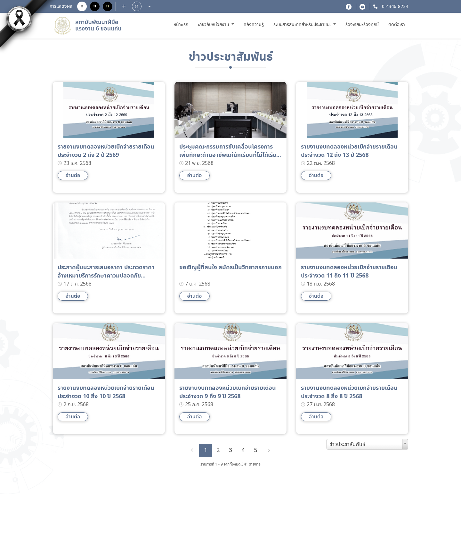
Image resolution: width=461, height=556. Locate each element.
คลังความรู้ (254, 24)
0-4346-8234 (394, 7)
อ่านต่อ (72, 175)
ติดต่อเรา (396, 24)
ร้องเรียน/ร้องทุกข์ (362, 24)
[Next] (269, 450)
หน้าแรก (182, 24)
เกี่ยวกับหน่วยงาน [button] (214, 24)
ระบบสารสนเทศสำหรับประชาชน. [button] (302, 24)
